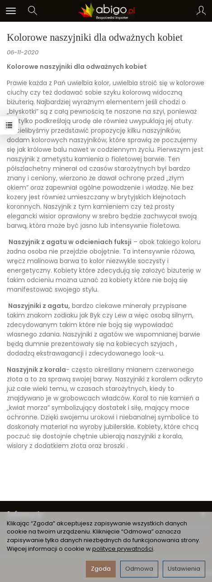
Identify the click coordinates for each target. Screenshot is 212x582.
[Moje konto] (201, 11)
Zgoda (101, 568)
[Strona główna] (106, 11)
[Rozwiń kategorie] (11, 11)
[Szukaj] (32, 11)
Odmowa (139, 568)
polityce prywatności (122, 548)
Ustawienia (184, 568)
